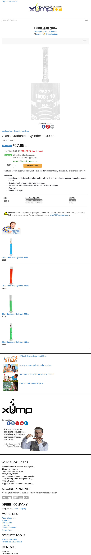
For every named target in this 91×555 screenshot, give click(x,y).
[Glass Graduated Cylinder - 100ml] (45, 332)
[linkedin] (26, 423)
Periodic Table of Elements (12, 542)
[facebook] (9, 423)
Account (37, 34)
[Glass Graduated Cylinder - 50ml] (45, 247)
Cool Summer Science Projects (31, 383)
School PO (53, 32)
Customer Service (40, 32)
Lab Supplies (7, 131)
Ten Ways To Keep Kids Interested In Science (36, 374)
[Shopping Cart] (50, 34)
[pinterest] (17, 423)
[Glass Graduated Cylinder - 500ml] (45, 303)
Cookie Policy (7, 530)
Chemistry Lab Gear (21, 131)
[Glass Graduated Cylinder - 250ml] (45, 275)
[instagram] (13, 423)
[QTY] (18, 166)
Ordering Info (7, 523)
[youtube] (22, 423)
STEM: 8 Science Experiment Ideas (32, 356)
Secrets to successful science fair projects (35, 365)
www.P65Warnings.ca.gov (59, 215)
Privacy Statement (9, 528)
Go (86, 20)
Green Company (20, 509)
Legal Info (5, 525)
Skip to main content (9, 1)
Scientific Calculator (9, 539)
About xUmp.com (8, 518)
